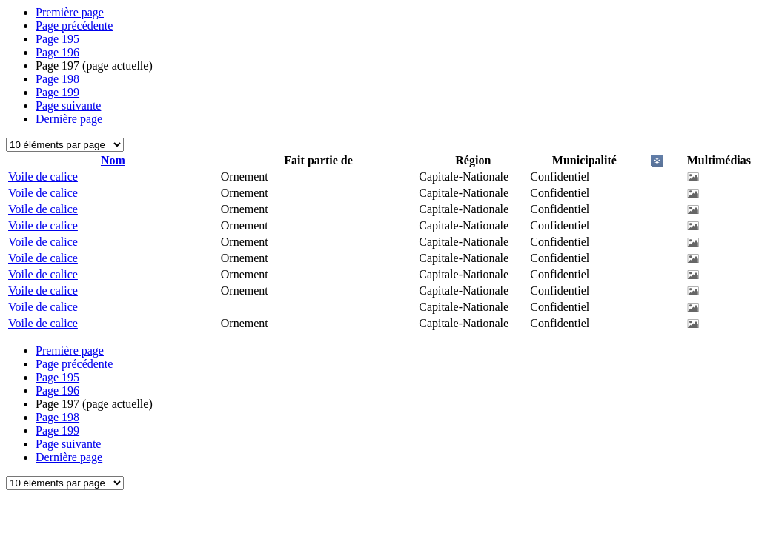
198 (57, 79)
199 (57, 92)
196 (57, 52)
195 (57, 39)
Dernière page (69, 119)
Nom (113, 160)
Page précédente (74, 25)
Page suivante (68, 105)
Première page (70, 12)
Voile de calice (43, 176)
